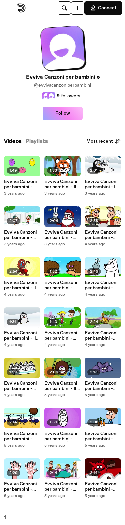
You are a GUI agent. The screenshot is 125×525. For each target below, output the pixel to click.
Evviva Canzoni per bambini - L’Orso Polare (101, 285)
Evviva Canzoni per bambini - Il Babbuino (20, 285)
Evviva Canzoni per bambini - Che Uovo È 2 (20, 386)
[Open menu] (9, 8)
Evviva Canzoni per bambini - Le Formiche (21, 436)
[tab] (13, 141)
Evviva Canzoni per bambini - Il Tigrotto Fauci (60, 184)
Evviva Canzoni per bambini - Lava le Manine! (21, 486)
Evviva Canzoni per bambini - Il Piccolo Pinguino (22, 335)
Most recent (103, 141)
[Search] (64, 8)
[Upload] (77, 8)
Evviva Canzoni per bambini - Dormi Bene (60, 486)
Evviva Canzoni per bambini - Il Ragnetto (60, 386)
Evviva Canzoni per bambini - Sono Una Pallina (22, 184)
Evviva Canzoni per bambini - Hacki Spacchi (101, 486)
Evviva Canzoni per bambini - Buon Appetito (101, 235)
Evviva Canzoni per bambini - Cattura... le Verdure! (101, 436)
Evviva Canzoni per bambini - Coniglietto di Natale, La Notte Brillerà (62, 235)
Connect (103, 8)
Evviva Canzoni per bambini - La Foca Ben (102, 184)
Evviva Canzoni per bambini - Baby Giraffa (101, 335)
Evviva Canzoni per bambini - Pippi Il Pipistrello (101, 386)
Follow (62, 113)
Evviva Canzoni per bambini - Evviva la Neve (20, 235)
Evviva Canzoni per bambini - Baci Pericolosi (60, 285)
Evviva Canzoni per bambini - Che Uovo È (60, 436)
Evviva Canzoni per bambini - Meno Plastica (60, 335)
